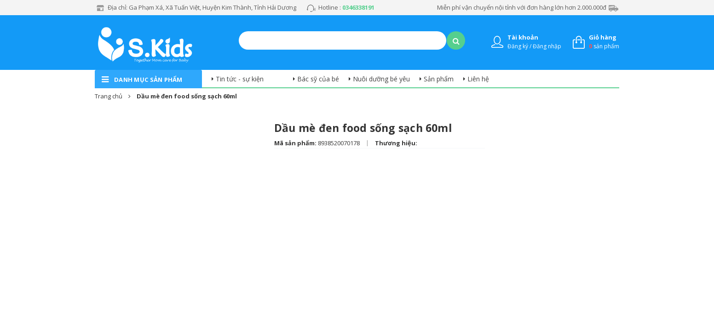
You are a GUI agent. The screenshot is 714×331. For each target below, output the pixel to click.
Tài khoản (522, 37)
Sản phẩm (439, 78)
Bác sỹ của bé (318, 78)
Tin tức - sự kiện (240, 78)
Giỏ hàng (602, 37)
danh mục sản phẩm (148, 79)
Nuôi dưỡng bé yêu (381, 78)
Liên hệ (478, 78)
